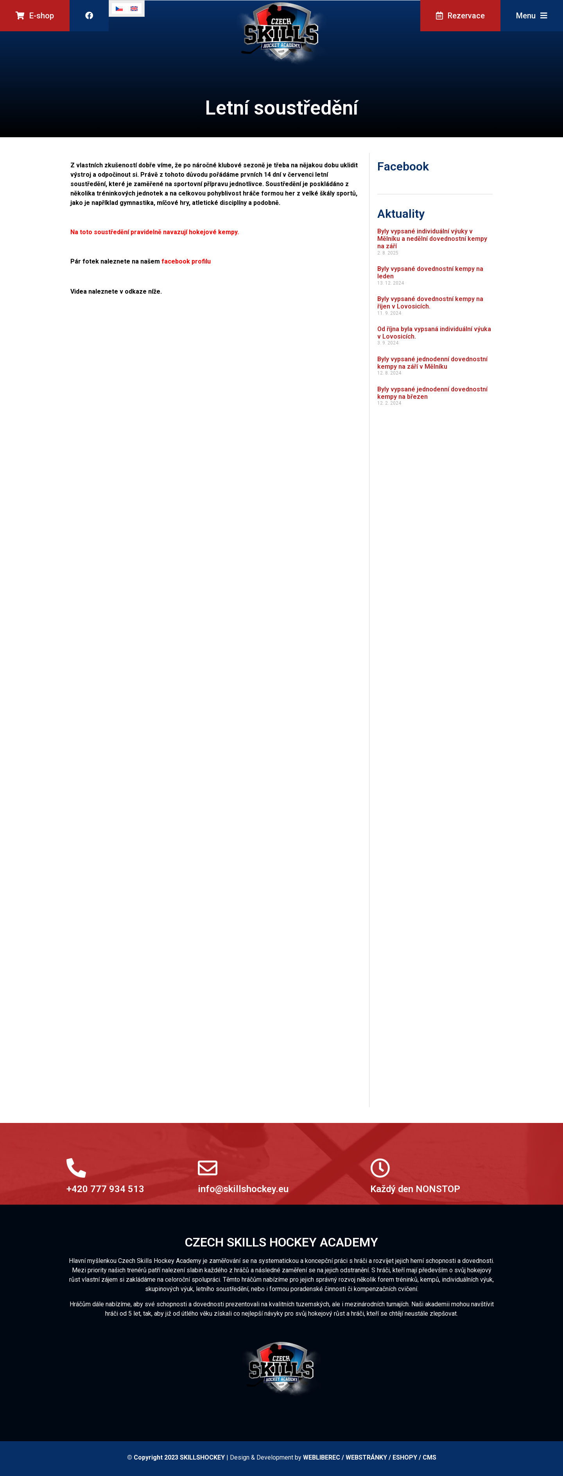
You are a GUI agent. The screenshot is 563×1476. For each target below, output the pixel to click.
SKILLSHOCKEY (202, 1457)
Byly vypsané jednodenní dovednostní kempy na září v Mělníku (432, 362)
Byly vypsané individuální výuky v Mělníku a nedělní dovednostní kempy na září (432, 239)
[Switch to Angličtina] (134, 8)
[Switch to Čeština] (119, 8)
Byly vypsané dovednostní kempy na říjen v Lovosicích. (430, 302)
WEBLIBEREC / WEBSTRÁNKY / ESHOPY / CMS (369, 1457)
